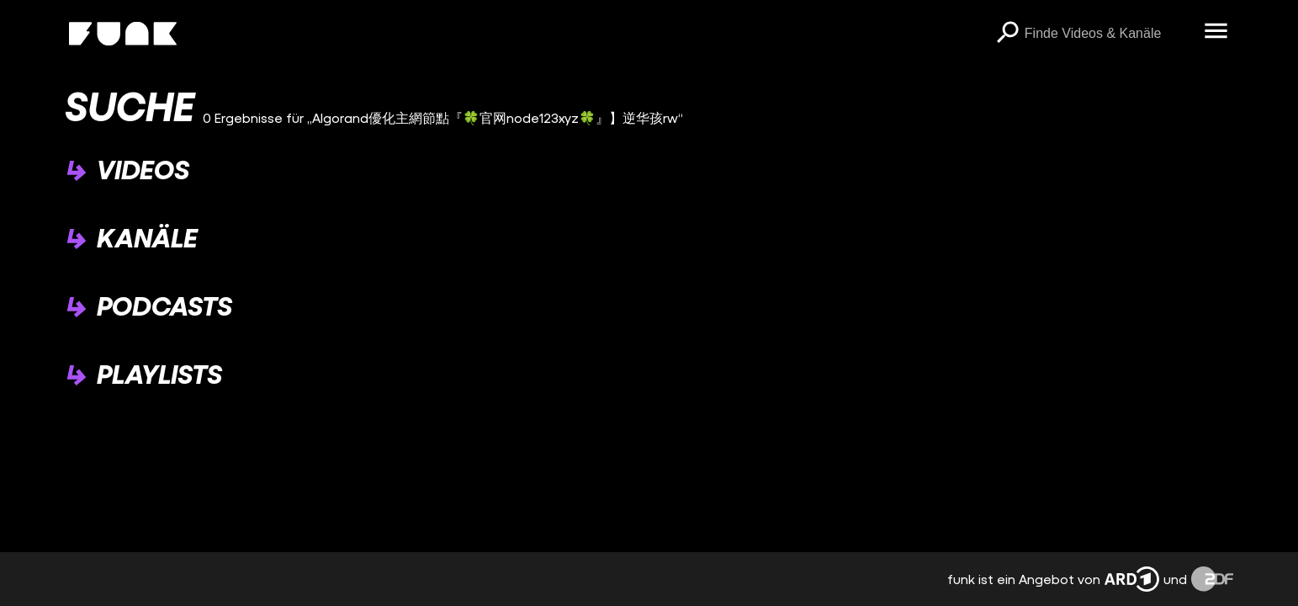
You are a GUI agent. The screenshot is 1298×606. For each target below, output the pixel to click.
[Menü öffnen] (1216, 32)
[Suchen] (1008, 34)
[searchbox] (1109, 33)
